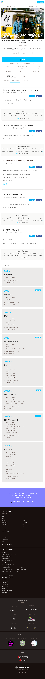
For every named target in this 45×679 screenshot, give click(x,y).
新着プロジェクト (6, 542)
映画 (25, 45)
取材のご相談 (5, 586)
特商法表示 (4, 592)
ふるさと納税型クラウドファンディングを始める (13, 567)
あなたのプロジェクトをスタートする (22, 502)
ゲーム (24, 520)
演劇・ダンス (5, 525)
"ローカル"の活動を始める (8, 565)
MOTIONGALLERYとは (7, 577)
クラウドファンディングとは (9, 554)
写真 (3, 518)
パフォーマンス (26, 527)
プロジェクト (6, 80)
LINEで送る (36, 71)
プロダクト (25, 522)
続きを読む (6, 184)
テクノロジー (5, 527)
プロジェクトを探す (11, 6)
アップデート (15, 80)
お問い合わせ (5, 584)
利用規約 (4, 588)
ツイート (22, 71)
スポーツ (4, 529)
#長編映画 (15, 53)
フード (24, 529)
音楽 (23, 518)
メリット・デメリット (7, 560)
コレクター (25, 80)
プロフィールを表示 (19, 77)
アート (24, 516)
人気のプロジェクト (6, 540)
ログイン (35, 2)
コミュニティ (5, 522)
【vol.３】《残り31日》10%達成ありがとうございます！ (18, 161)
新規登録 (40, 2)
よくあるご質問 (5, 582)
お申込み (4, 552)
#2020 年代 (4, 580)
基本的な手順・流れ (6, 556)
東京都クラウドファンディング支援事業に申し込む (14, 569)
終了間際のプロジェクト (7, 544)
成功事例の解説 (5, 558)
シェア (8, 71)
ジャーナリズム (5, 531)
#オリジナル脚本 (22, 53)
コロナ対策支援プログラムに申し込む (11, 571)
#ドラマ (30, 53)
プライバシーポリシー (7, 590)
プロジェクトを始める (33, 6)
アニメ (3, 520)
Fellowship (4, 562)
